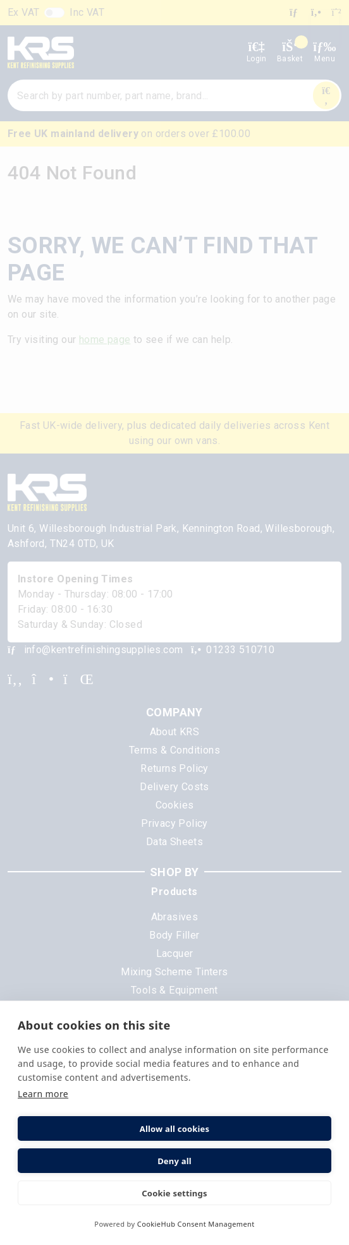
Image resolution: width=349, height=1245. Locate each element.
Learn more (43, 1094)
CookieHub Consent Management (196, 1224)
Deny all (174, 1161)
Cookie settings (174, 1193)
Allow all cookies (175, 1128)
